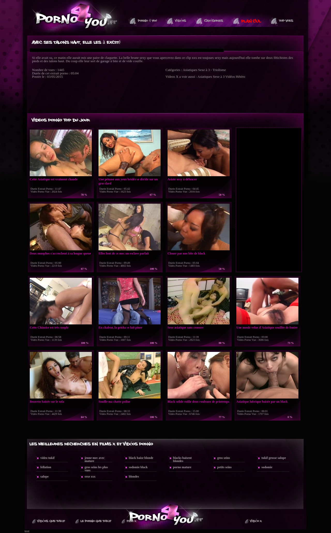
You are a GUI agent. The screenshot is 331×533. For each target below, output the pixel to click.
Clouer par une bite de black (186, 253)
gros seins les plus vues (96, 468)
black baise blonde (141, 458)
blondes (134, 476)
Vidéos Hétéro (235, 77)
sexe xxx (90, 476)
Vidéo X (256, 521)
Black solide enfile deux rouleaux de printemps (198, 401)
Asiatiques (190, 70)
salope (44, 476)
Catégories (213, 21)
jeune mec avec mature (94, 459)
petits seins (224, 467)
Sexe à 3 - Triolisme (212, 70)
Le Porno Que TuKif (95, 521)
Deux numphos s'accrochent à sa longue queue (60, 253)
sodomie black (138, 467)
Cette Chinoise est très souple (49, 327)
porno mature (182, 467)
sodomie (266, 467)
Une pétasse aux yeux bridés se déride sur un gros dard (128, 181)
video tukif (47, 458)
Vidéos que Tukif (51, 521)
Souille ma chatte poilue (114, 401)
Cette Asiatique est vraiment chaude (54, 179)
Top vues (286, 21)
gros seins (223, 458)
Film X (131, 521)
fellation (45, 467)
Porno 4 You (147, 21)
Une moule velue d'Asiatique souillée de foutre (266, 327)
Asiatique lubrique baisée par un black (262, 401)
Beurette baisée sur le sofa (47, 401)
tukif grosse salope (273, 458)
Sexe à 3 (218, 77)
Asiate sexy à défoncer (182, 179)
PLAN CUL (251, 21)
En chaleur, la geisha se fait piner (120, 327)
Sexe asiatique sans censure (186, 327)
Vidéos (180, 21)
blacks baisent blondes (182, 459)
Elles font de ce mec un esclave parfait (124, 253)
